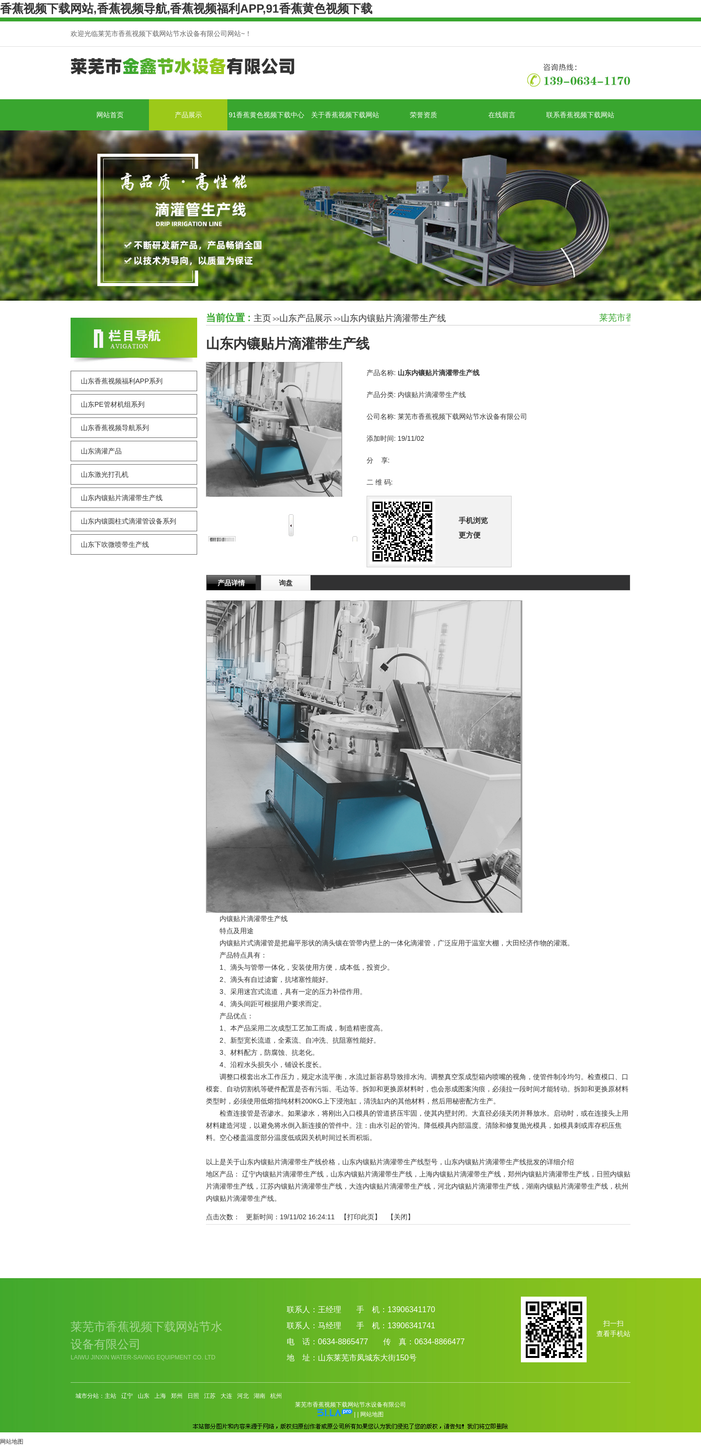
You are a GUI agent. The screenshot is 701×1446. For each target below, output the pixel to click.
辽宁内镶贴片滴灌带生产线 (283, 1174)
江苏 (210, 1395)
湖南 (259, 1395)
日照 (193, 1395)
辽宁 (127, 1395)
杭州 (276, 1395)
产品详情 (231, 583)
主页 (262, 318)
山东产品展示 (305, 318)
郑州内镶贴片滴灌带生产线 (549, 1174)
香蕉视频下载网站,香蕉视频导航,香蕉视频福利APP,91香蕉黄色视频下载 (186, 8)
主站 (110, 1395)
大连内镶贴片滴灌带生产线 (390, 1186)
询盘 (286, 583)
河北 (243, 1395)
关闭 (400, 1217)
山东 (143, 1395)
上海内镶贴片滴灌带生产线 (460, 1174)
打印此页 (360, 1217)
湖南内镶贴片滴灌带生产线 (567, 1186)
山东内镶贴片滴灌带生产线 (393, 318)
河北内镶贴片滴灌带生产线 (478, 1186)
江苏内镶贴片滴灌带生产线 (301, 1186)
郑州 (177, 1395)
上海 (160, 1395)
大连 (226, 1395)
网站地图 (372, 1414)
